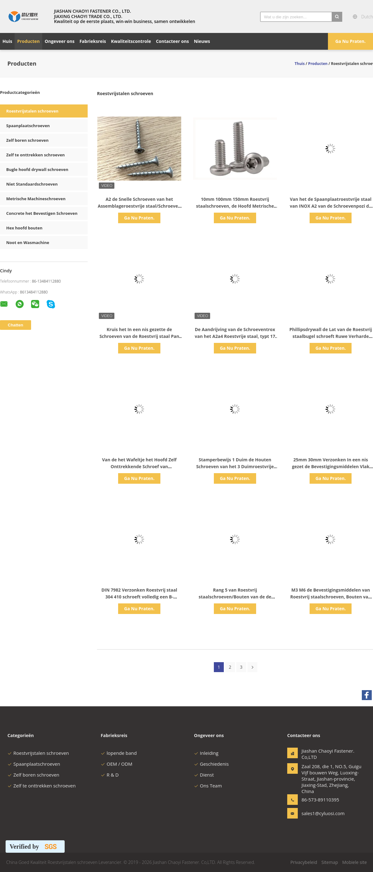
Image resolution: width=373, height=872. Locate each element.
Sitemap (329, 862)
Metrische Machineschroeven (36, 198)
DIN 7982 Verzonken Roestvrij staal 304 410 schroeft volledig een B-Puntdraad (139, 597)
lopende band (119, 753)
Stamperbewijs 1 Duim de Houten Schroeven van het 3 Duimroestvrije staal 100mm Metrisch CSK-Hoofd (235, 466)
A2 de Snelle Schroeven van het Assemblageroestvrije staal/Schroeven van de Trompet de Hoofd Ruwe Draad (139, 206)
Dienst (204, 775)
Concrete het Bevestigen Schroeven (41, 213)
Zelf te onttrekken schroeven (35, 155)
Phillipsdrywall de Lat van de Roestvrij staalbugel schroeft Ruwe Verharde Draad (330, 336)
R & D (110, 775)
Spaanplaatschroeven (28, 125)
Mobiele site (354, 862)
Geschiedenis (211, 764)
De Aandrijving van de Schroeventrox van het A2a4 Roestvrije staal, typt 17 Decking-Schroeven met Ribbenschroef (235, 336)
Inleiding (206, 753)
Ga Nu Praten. (350, 41)
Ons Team (208, 785)
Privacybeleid (303, 862)
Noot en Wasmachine (27, 242)
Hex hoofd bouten (24, 228)
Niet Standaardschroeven (32, 184)
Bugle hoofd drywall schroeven (37, 169)
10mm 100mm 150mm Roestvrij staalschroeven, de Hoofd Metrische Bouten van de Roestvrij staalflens (235, 206)
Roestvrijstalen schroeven (32, 111)
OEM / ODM (116, 764)
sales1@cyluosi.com (321, 813)
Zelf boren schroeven (27, 140)
